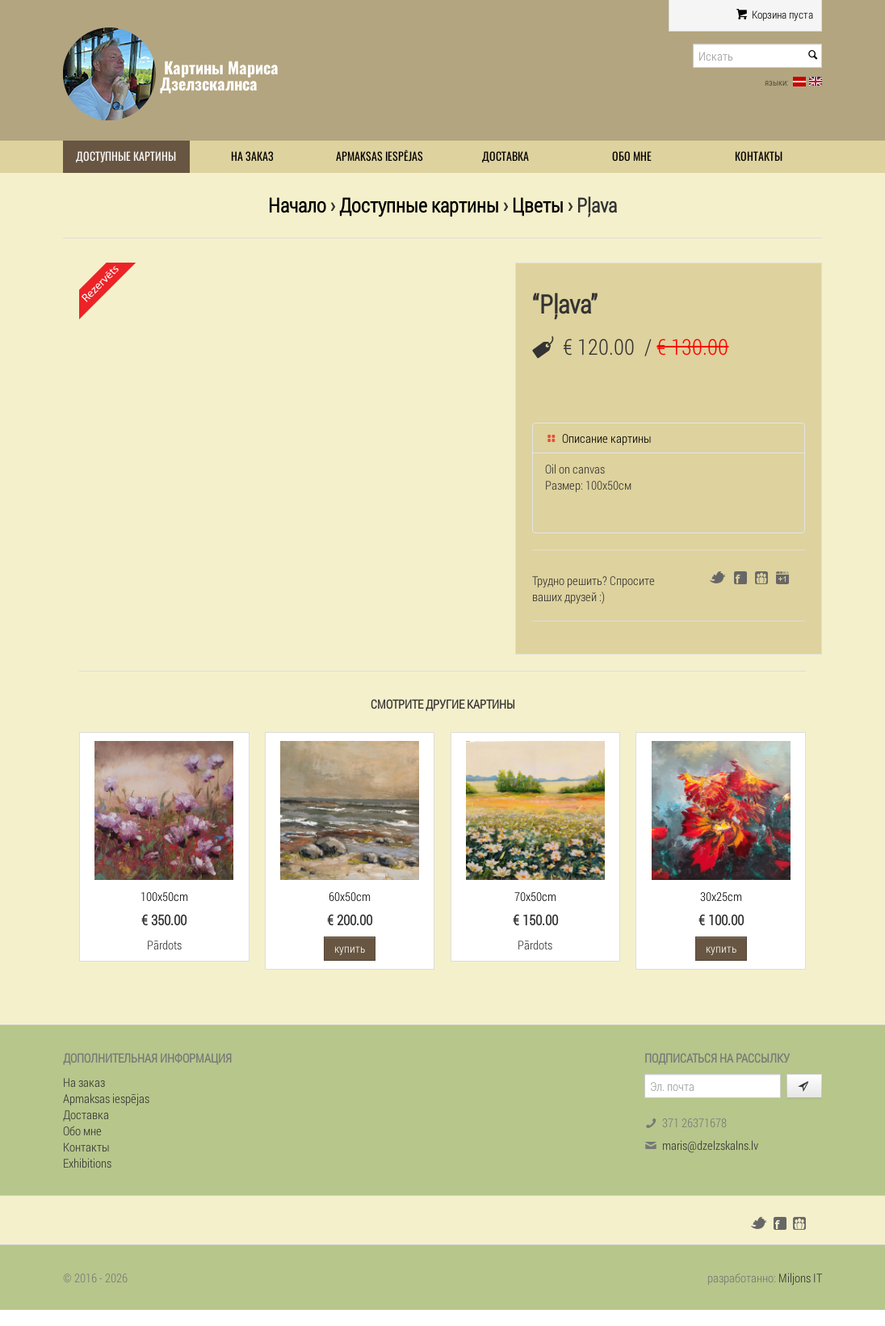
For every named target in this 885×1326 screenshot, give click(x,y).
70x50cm (535, 896)
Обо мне (632, 156)
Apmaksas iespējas (379, 156)
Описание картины (598, 438)
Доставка (505, 156)
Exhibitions (87, 1163)
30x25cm (721, 896)
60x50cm (350, 896)
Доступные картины (126, 156)
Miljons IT (800, 1277)
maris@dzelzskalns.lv (710, 1145)
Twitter (717, 577)
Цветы (538, 205)
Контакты (758, 156)
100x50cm (164, 896)
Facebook (740, 577)
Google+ (782, 577)
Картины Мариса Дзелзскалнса (219, 76)
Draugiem (761, 577)
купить (349, 948)
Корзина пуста (774, 14)
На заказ (252, 156)
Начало (297, 205)
